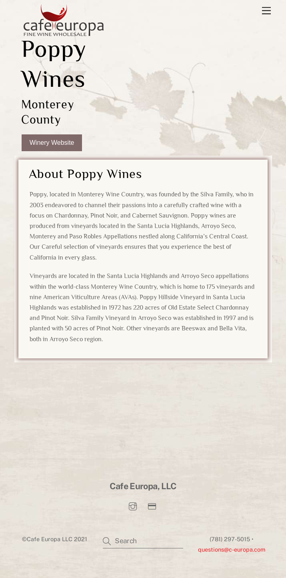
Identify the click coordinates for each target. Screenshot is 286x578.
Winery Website (52, 142)
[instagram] (133, 507)
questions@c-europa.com (231, 551)
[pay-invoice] (152, 507)
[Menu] (266, 11)
